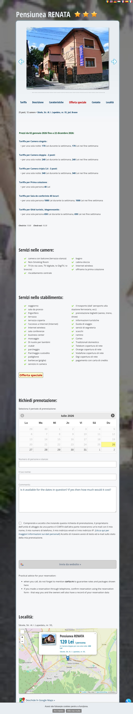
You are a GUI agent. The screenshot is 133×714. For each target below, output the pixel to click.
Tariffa (23, 102)
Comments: (25, 484)
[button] (67, 658)
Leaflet (83, 692)
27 (30, 449)
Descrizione (38, 102)
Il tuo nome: (25, 471)
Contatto (96, 102)
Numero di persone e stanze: (33, 459)
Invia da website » (70, 564)
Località (110, 102)
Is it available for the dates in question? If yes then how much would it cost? (68, 499)
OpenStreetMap (101, 692)
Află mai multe (73, 711)
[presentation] (38, 550)
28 (46, 449)
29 (58, 449)
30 (72, 449)
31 (85, 449)
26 (113, 444)
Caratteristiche (56, 102)
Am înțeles (59, 711)
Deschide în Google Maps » (37, 700)
